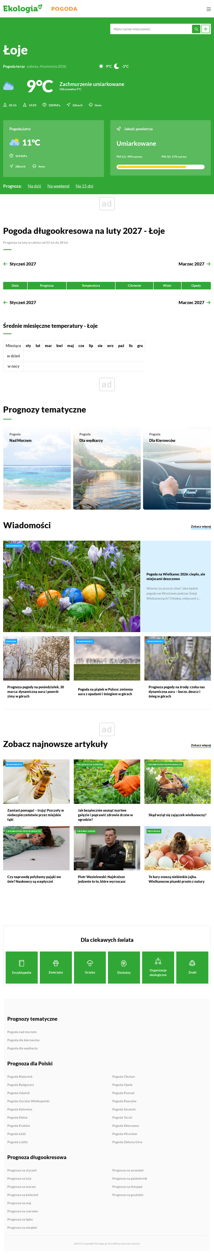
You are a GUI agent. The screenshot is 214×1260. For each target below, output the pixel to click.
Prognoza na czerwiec (22, 1215)
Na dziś (34, 184)
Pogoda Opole (122, 1089)
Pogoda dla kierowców (23, 1044)
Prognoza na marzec (21, 1191)
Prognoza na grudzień (127, 1199)
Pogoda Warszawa (125, 1130)
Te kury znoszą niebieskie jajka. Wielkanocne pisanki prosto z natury (177, 883)
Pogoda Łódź (16, 1138)
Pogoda (67, 8)
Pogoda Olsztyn (123, 1081)
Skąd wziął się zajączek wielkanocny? (177, 819)
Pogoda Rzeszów (124, 1105)
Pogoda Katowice (19, 1114)
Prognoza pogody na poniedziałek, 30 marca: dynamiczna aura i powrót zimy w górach (35, 696)
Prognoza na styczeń (22, 1175)
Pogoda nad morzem (22, 1036)
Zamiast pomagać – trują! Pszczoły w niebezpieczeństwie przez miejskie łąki (35, 819)
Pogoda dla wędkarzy (22, 1052)
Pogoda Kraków (18, 1130)
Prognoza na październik (129, 1183)
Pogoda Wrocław (124, 1138)
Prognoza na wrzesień (128, 1175)
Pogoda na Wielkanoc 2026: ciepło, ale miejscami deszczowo (176, 581)
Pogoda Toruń (122, 1122)
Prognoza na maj (19, 1207)
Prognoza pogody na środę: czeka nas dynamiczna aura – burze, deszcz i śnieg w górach (177, 696)
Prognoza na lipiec (20, 1224)
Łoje (15, 49)
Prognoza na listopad (127, 1191)
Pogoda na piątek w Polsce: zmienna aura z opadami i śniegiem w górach (105, 696)
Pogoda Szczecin (124, 1114)
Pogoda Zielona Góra (127, 1146)
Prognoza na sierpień (22, 1232)
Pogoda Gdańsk (18, 1097)
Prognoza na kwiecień (22, 1199)
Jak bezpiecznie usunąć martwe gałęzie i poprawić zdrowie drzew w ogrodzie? (105, 819)
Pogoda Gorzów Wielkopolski (28, 1105)
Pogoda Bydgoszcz (20, 1089)
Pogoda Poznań (123, 1097)
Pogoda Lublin (17, 1146)
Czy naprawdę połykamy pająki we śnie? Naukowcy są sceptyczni (34, 883)
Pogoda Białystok (19, 1081)
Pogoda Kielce (17, 1122)
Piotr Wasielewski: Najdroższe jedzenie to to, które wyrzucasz (102, 883)
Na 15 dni (84, 184)
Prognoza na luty (19, 1183)
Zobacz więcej (201, 531)
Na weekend (58, 184)
